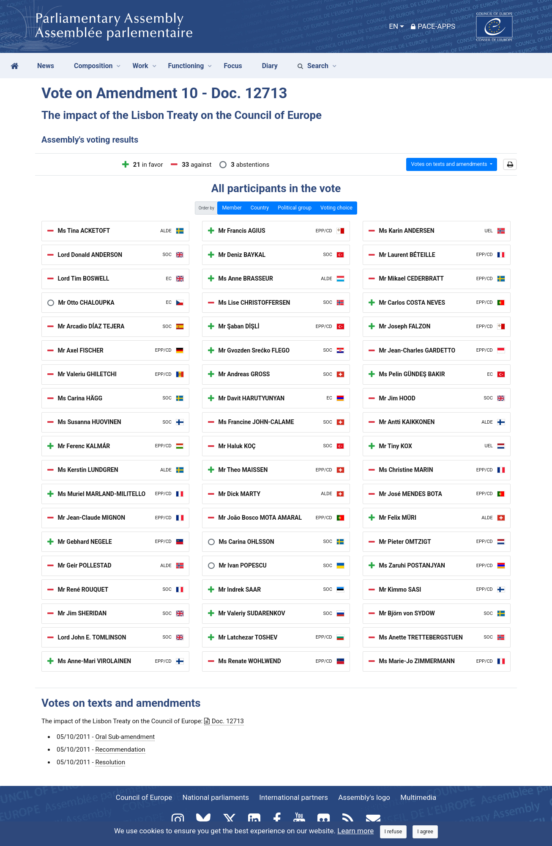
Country (260, 207)
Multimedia (418, 797)
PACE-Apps (433, 26)
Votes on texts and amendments (449, 164)
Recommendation (120, 749)
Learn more (355, 831)
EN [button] (393, 26)
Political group (295, 207)
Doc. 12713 (224, 721)
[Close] (393, 831)
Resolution (110, 762)
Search (313, 66)
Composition (93, 66)
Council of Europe (144, 797)
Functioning (186, 66)
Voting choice (336, 207)
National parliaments (216, 797)
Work (140, 66)
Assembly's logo (364, 797)
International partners (293, 797)
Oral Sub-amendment (125, 737)
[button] (510, 165)
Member (231, 207)
